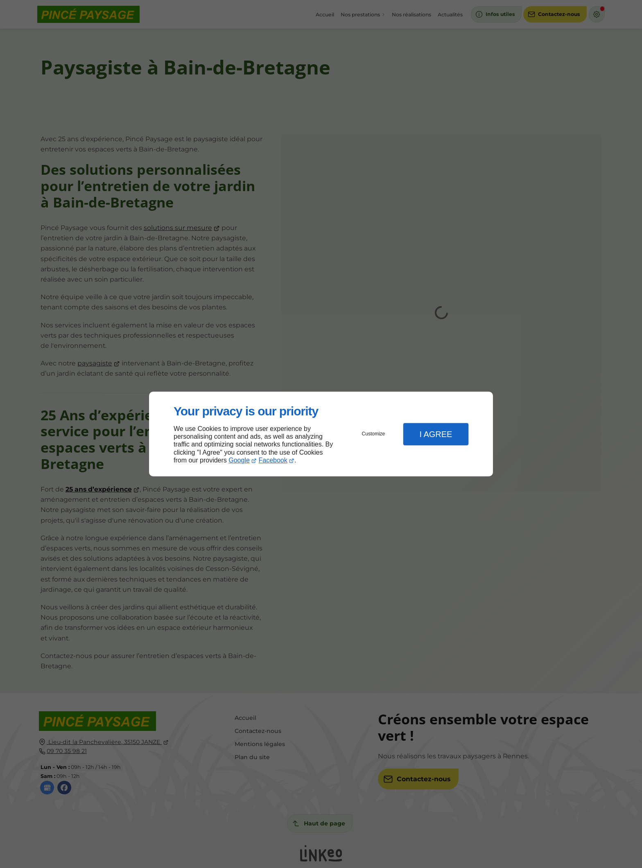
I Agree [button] (435, 434)
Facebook (273, 460)
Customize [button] (373, 434)
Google (239, 460)
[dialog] (321, 434)
